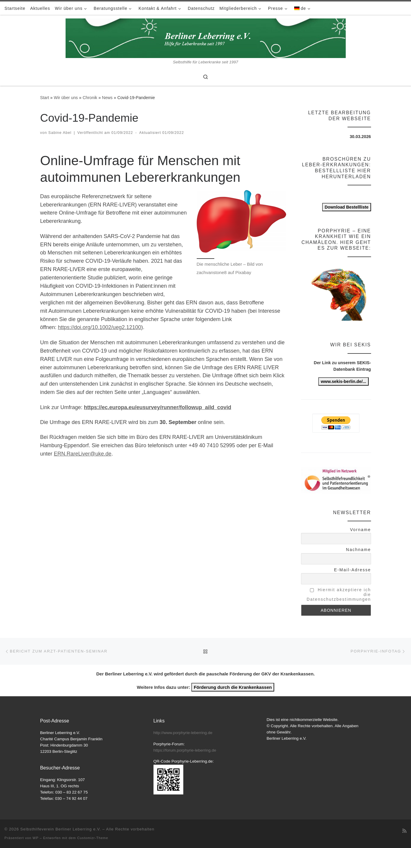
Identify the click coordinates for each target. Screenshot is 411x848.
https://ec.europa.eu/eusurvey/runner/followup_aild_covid (157, 407)
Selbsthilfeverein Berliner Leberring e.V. (60, 829)
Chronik (90, 97)
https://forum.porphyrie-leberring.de (184, 750)
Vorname (360, 529)
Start (44, 97)
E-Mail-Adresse (352, 569)
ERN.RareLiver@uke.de (82, 454)
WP (35, 838)
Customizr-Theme (92, 838)
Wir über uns (66, 97)
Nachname (358, 549)
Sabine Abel (60, 133)
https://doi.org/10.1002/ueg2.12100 (99, 327)
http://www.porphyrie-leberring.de (183, 732)
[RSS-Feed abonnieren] (404, 831)
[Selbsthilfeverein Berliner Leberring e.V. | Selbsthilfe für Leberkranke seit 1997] (206, 37)
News (107, 97)
